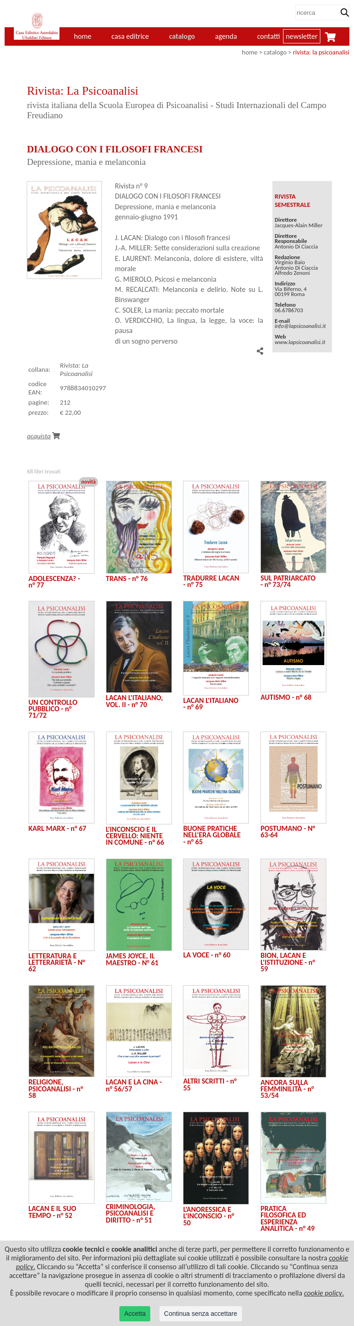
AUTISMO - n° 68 (285, 697)
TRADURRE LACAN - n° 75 (211, 581)
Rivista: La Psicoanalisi (76, 369)
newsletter (302, 36)
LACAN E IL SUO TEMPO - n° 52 (53, 1211)
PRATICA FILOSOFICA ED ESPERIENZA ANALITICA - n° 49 (287, 1218)
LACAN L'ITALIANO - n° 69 (210, 703)
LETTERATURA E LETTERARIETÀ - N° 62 (57, 962)
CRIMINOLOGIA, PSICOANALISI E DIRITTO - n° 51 (130, 1213)
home (250, 52)
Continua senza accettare (200, 1313)
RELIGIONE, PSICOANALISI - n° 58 (56, 1089)
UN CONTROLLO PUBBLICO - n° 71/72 (53, 709)
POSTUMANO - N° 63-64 (287, 831)
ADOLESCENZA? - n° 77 (54, 581)
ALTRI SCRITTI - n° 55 (209, 1084)
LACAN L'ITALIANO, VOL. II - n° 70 (134, 700)
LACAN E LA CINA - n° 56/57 (134, 1085)
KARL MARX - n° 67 (57, 828)
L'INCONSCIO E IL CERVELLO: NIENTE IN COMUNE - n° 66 (135, 836)
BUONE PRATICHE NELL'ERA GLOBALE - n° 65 (212, 835)
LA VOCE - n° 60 (206, 955)
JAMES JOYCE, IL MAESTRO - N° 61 (132, 959)
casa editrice (130, 36)
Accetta (135, 1313)
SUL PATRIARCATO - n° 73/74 (287, 581)
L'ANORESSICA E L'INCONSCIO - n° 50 (208, 1216)
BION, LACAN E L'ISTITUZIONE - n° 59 (287, 962)
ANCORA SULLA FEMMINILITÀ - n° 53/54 (287, 1089)
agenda (226, 36)
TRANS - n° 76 (127, 578)
